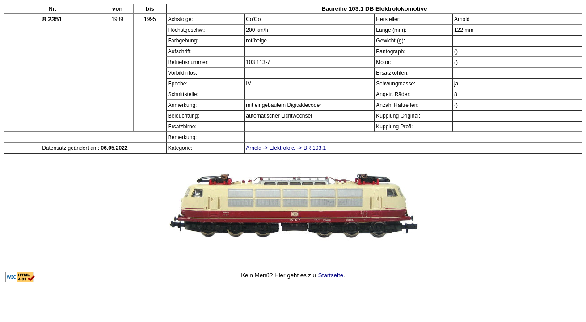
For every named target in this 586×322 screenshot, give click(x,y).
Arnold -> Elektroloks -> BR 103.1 (286, 148)
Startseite (330, 275)
